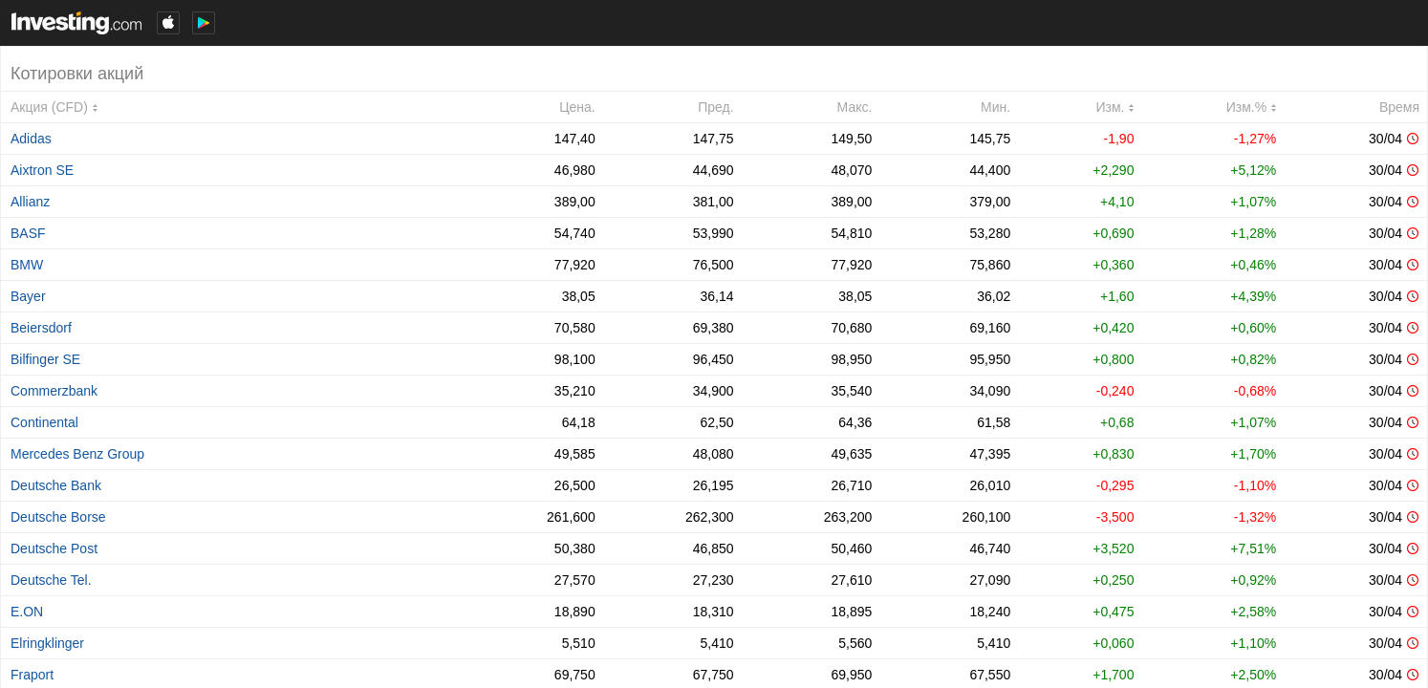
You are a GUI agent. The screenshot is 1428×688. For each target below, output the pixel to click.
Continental (44, 422)
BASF (28, 233)
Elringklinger (47, 643)
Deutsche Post (54, 548)
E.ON (27, 611)
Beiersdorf (41, 327)
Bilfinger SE (45, 359)
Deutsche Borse (58, 517)
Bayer (28, 296)
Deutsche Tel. (51, 580)
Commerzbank (54, 390)
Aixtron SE (42, 170)
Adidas (31, 138)
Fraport (32, 674)
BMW (27, 264)
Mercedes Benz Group (77, 454)
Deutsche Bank (56, 485)
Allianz (30, 201)
